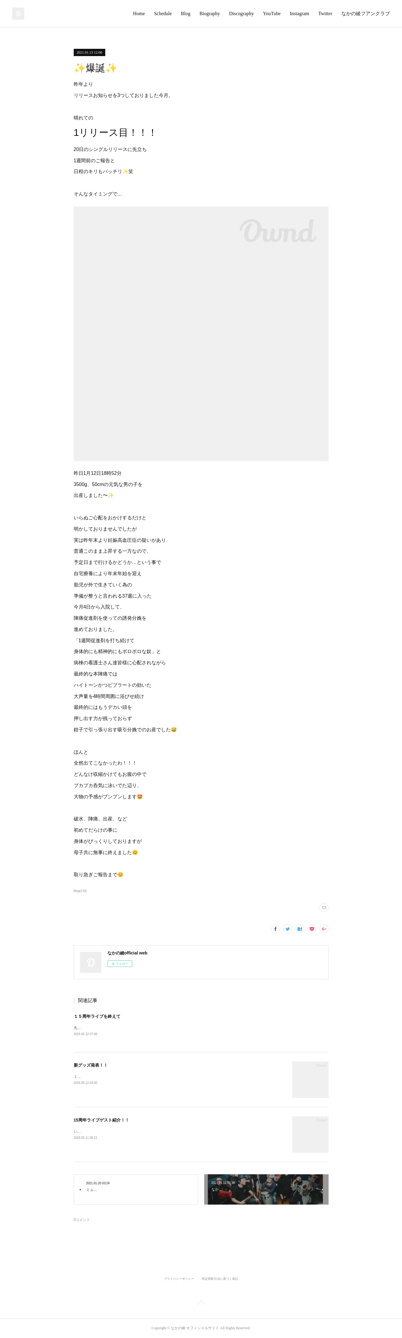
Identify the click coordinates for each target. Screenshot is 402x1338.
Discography (241, 13)
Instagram (299, 13)
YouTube (272, 13)
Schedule (163, 13)
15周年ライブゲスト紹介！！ (102, 1120)
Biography (209, 13)
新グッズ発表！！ (91, 1065)
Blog (185, 13)
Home (139, 13)
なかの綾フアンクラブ (365, 13)
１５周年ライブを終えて (97, 1016)
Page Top (201, 1304)
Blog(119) (80, 891)
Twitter (325, 13)
